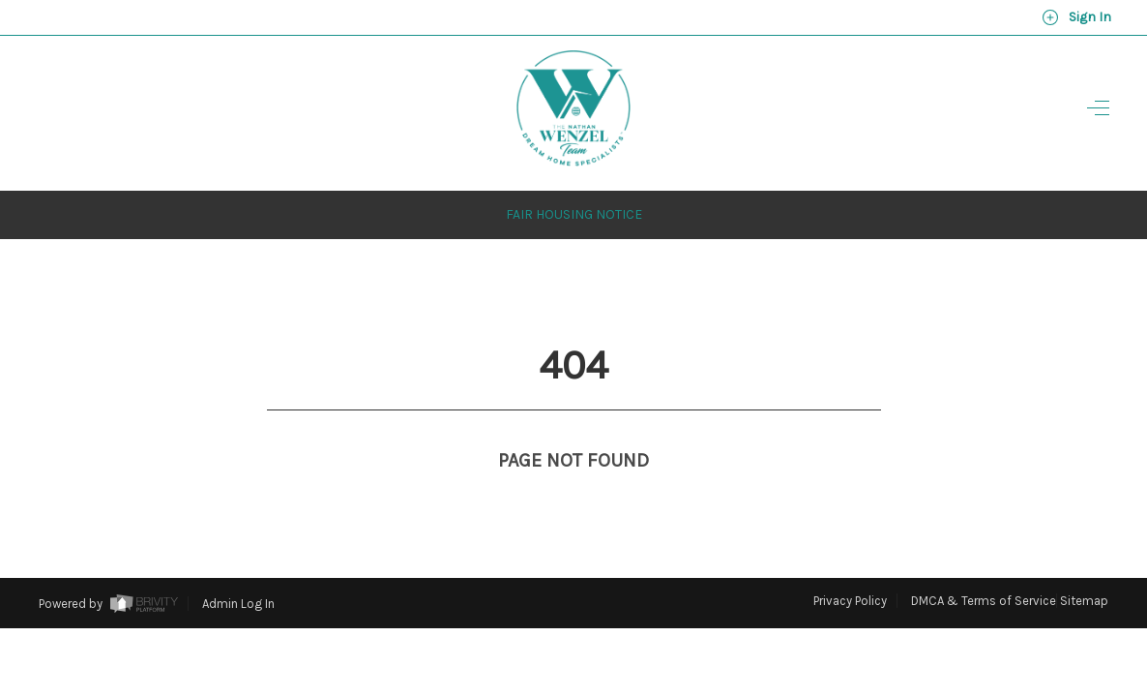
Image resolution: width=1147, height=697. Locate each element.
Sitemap (1084, 565)
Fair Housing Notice (574, 178)
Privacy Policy (850, 565)
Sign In (1076, 17)
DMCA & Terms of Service (983, 565)
